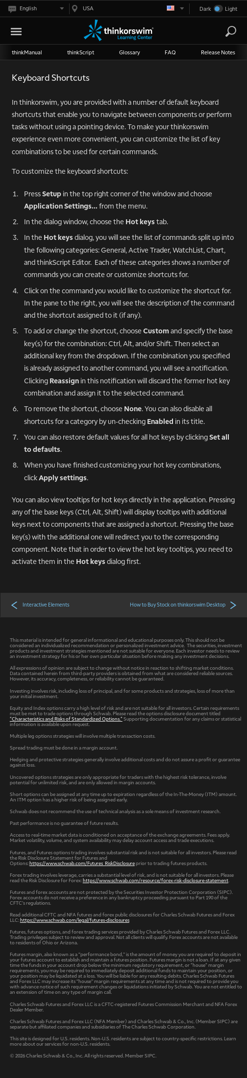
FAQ (170, 52)
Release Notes (218, 52)
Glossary (129, 52)
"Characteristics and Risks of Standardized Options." (66, 718)
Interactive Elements (40, 604)
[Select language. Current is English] (35, 8)
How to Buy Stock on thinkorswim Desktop (183, 604)
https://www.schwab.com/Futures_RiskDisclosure (82, 863)
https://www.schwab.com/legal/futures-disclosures (74, 919)
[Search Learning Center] (222, 31)
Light (231, 8)
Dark (205, 8)
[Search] (230, 31)
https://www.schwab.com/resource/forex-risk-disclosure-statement (155, 880)
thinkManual (27, 52)
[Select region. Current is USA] (127, 8)
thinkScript (80, 52)
